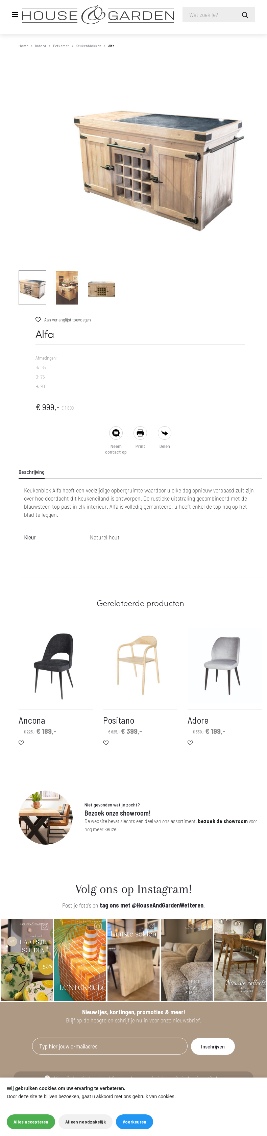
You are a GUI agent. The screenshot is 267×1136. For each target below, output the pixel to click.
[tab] (36, 472)
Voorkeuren (134, 1122)
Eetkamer (61, 46)
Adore (198, 720)
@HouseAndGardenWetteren (167, 905)
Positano (118, 720)
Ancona (32, 720)
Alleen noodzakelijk (85, 1122)
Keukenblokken (88, 46)
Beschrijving (32, 472)
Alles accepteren (31, 1122)
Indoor (40, 46)
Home (23, 46)
